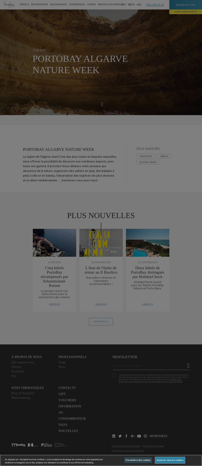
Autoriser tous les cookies (170, 460)
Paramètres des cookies (138, 460)
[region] (101, 460)
